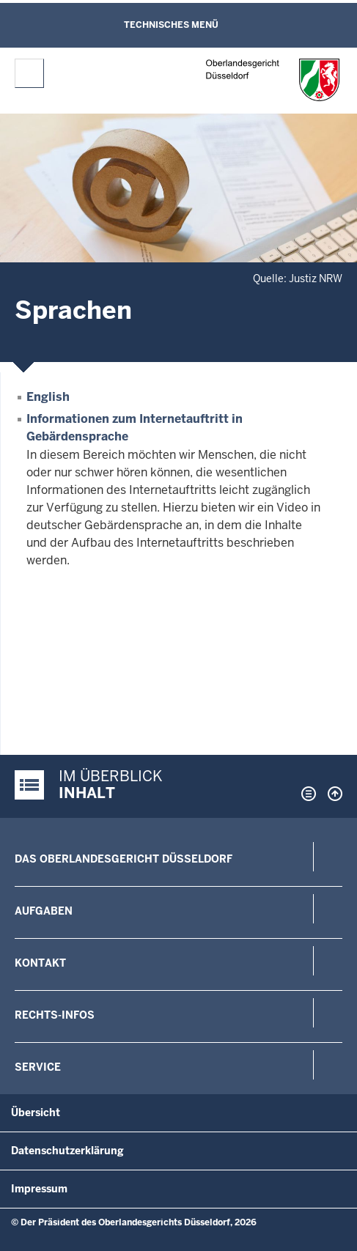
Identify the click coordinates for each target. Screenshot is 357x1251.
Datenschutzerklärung (67, 1150)
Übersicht (35, 1112)
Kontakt (40, 963)
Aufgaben (44, 911)
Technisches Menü (171, 25)
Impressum (39, 1188)
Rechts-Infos (55, 1015)
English (48, 397)
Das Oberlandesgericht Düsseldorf (123, 859)
